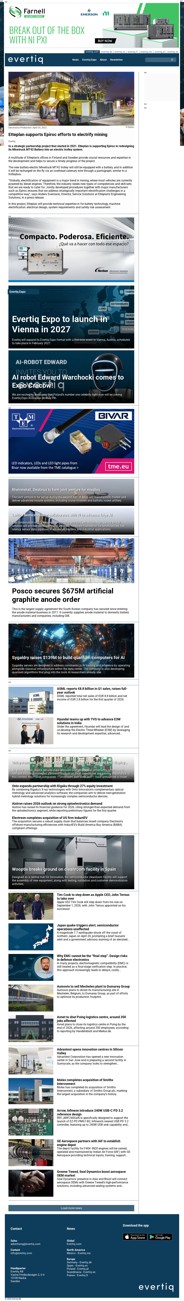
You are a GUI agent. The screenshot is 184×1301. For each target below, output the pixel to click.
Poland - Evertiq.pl (77, 1268)
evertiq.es (119, 51)
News (76, 59)
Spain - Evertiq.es (77, 1265)
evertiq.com (91, 51)
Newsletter (116, 59)
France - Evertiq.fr (77, 1275)
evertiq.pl (159, 51)
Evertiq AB (25, 59)
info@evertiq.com (21, 1253)
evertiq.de (106, 51)
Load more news (71, 1208)
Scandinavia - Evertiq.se (81, 1272)
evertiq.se (172, 51)
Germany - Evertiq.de (79, 1262)
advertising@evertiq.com (25, 1244)
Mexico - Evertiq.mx (78, 1253)
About (103, 59)
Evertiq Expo (89, 59)
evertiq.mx (146, 51)
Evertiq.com (74, 1244)
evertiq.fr (133, 51)
